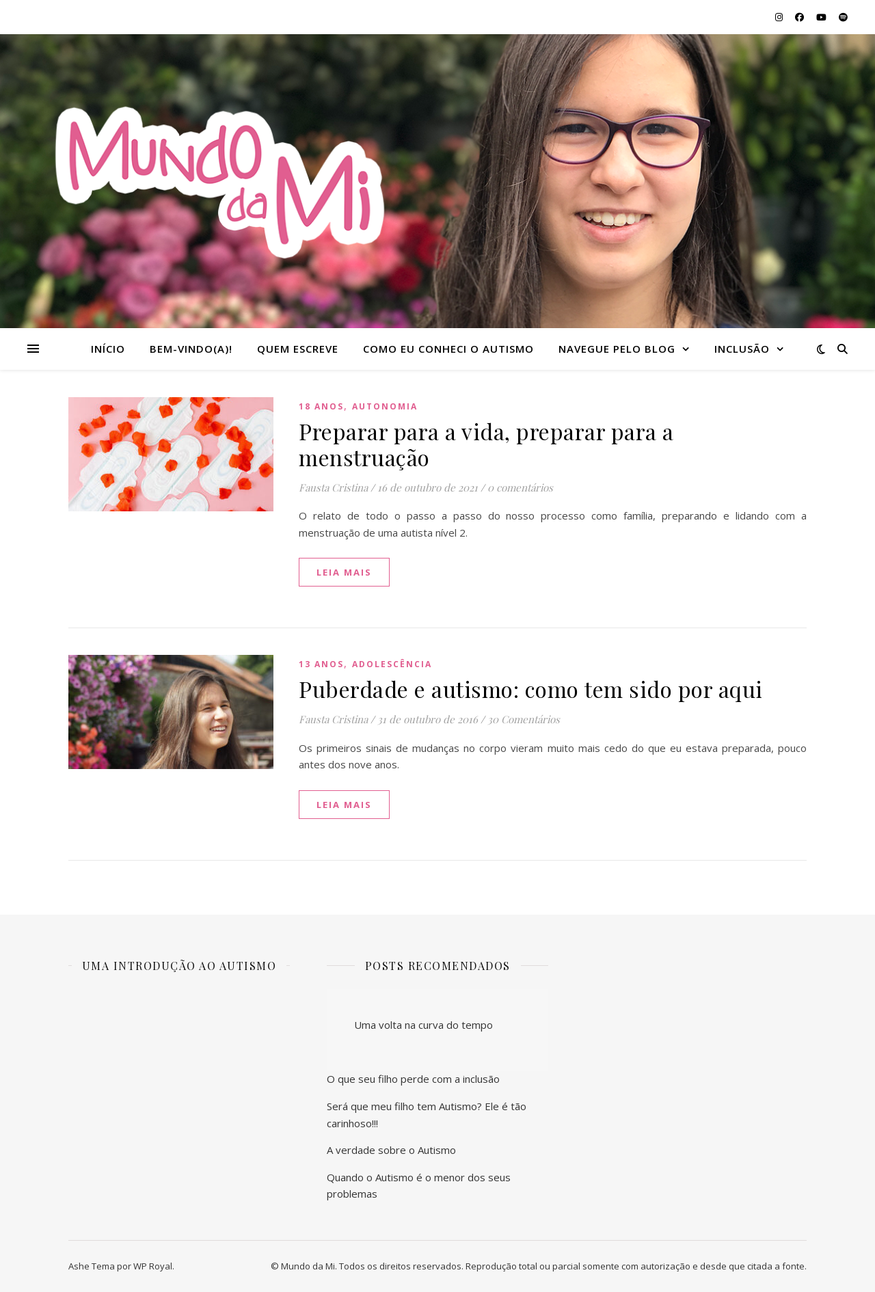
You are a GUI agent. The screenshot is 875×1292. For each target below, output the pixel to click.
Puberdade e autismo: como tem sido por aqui (531, 688)
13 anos (321, 664)
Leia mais (344, 572)
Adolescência (392, 664)
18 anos (321, 406)
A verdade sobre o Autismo (391, 1150)
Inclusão (742, 348)
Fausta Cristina (333, 487)
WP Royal (152, 1266)
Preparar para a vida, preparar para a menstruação (486, 444)
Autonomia (385, 406)
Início (108, 348)
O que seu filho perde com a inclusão (413, 1079)
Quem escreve (297, 348)
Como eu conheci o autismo (448, 348)
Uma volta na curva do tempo (423, 1025)
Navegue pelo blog (616, 348)
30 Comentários (523, 719)
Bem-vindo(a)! (191, 348)
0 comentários (520, 487)
